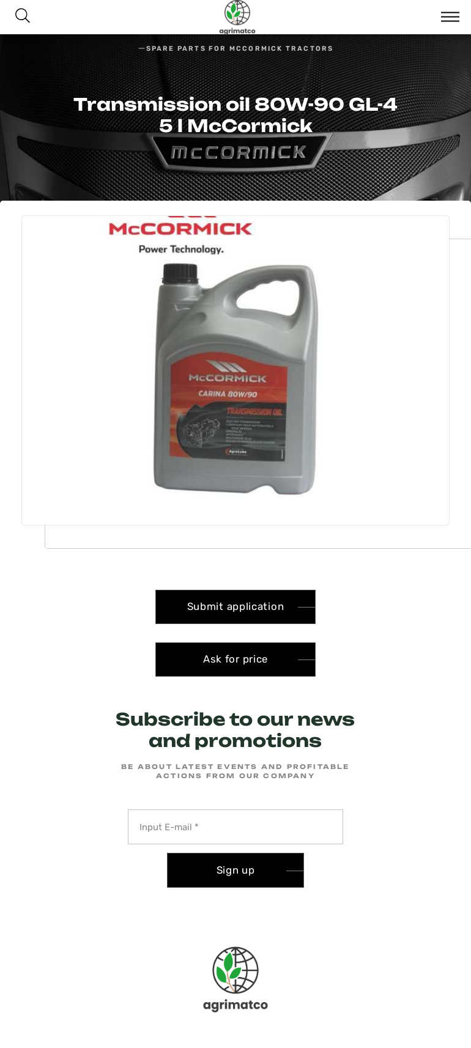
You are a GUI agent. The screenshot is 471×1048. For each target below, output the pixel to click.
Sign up (236, 870)
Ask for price (235, 659)
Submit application (235, 606)
